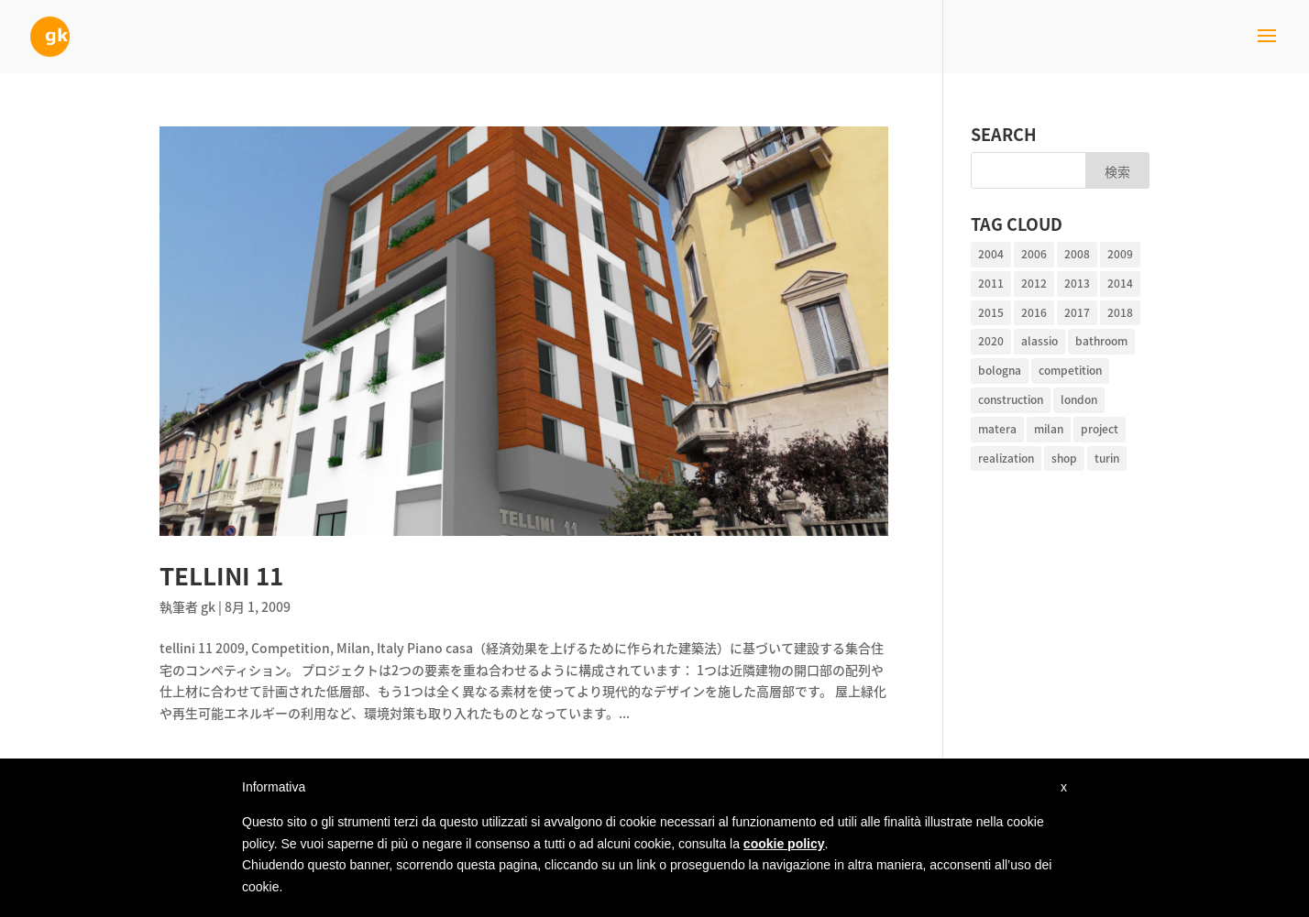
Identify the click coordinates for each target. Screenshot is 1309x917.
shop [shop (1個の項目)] (1064, 458)
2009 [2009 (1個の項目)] (1120, 254)
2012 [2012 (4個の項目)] (1034, 283)
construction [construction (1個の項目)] (1010, 399)
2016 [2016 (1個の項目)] (1034, 312)
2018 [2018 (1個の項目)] (1120, 312)
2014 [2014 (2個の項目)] (1120, 283)
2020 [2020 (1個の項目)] (991, 341)
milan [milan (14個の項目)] (1048, 428)
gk (208, 606)
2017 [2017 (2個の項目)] (1077, 312)
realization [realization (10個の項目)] (1006, 458)
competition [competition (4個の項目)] (1070, 370)
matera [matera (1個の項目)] (997, 428)
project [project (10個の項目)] (1099, 428)
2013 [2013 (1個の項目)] (1077, 283)
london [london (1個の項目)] (1079, 399)
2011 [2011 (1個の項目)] (991, 283)
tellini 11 (221, 575)
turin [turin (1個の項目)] (1106, 458)
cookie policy (784, 843)
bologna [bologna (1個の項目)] (999, 370)
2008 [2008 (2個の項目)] (1077, 254)
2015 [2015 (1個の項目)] (991, 312)
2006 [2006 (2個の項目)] (1034, 254)
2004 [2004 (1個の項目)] (991, 254)
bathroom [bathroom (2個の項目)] (1101, 341)
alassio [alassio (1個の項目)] (1039, 341)
